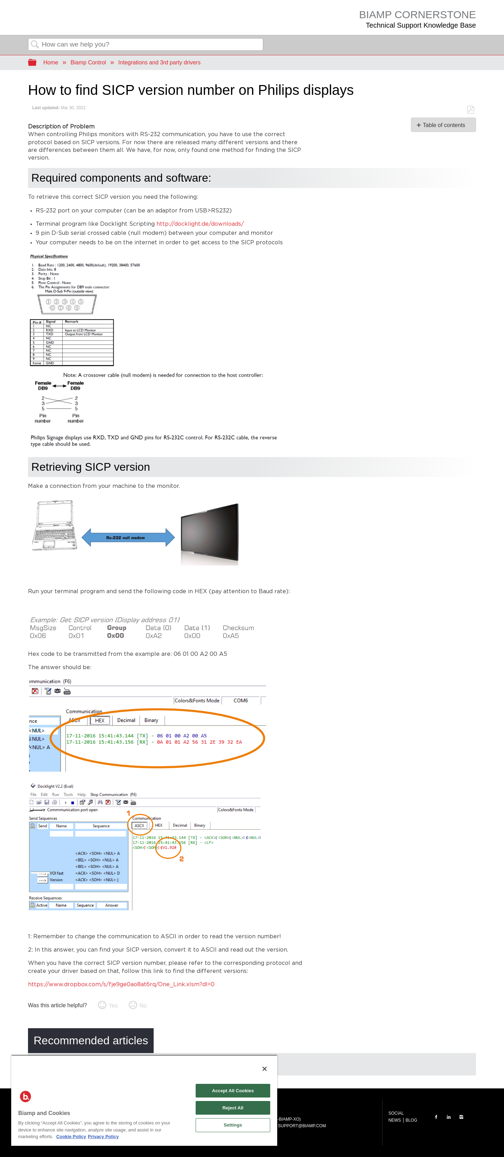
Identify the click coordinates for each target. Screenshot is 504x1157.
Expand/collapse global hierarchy (36, 63)
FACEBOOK (436, 1117)
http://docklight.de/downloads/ (200, 224)
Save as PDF (470, 110)
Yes (113, 1006)
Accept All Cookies (233, 1090)
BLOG (411, 1120)
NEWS (394, 1120)
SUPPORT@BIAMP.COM (302, 1125)
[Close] (264, 1069)
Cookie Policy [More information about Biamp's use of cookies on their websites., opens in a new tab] (71, 1136)
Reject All (232, 1107)
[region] (144, 1100)
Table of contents (444, 125)
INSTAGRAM (461, 1117)
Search (35, 45)
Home (50, 62)
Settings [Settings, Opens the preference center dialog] (233, 1125)
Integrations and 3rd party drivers (159, 62)
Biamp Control (88, 62)
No (142, 1006)
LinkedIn (449, 1117)
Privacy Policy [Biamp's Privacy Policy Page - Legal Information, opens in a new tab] (103, 1136)
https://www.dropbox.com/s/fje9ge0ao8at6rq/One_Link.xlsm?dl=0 (121, 984)
